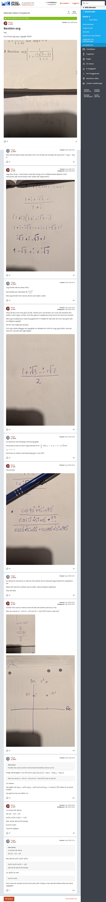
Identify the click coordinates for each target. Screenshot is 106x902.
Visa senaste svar (71, 899)
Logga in (75, 3)
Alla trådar (93, 20)
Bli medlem (64, 3)
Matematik (8, 13)
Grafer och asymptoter (92, 36)
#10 (73, 798)
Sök (84, 3)
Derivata (86, 32)
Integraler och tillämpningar (88, 40)
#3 (74, 275)
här (27, 793)
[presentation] (30, 292)
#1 (76, 141)
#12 (73, 890)
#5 (74, 430)
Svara (10, 899)
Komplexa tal (25, 13)
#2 (74, 162)
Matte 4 (16, 13)
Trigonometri (88, 28)
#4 (74, 300)
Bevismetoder (88, 24)
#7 (74, 569)
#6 (74, 458)
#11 (74, 833)
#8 (74, 595)
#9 (74, 751)
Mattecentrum (28, 5)
